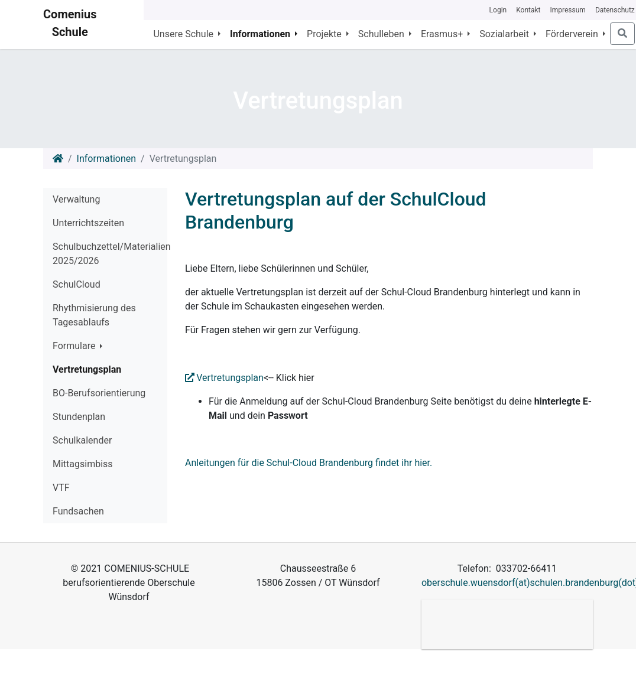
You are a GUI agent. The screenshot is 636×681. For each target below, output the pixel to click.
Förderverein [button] (573, 34)
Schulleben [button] (382, 34)
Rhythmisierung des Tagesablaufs (94, 315)
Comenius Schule (69, 23)
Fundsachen (78, 511)
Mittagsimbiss (83, 464)
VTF (61, 487)
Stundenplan (79, 416)
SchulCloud (76, 284)
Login (498, 10)
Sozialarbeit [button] (505, 34)
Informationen (106, 158)
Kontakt (528, 10)
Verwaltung (76, 199)
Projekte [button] (325, 34)
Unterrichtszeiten (88, 223)
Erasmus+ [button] (443, 34)
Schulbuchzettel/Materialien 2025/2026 (110, 253)
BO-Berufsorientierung (99, 393)
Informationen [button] (261, 34)
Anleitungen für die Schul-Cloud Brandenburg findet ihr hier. (308, 462)
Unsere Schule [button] (184, 34)
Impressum (568, 10)
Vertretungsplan (87, 369)
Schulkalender (82, 440)
